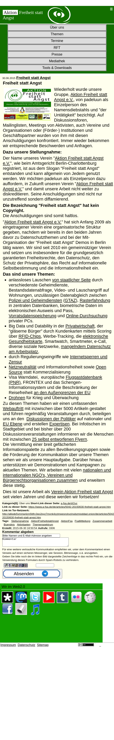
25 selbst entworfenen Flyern (59, 439)
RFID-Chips (30, 336)
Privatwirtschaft (80, 326)
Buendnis (9, 524)
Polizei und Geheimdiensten (35, 300)
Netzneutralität (22, 366)
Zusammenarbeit (102, 521)
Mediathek (57, 61)
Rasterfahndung (95, 300)
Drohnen (17, 397)
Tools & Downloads (57, 68)
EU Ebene (12, 423)
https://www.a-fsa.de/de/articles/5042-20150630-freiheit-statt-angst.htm (69, 506)
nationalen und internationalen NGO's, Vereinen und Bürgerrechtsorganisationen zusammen (57, 475)
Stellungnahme (20, 521)
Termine (57, 41)
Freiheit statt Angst (33, 78)
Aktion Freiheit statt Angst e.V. (32, 221)
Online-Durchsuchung (87, 315)
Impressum (8, 646)
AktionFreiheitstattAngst (45, 521)
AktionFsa (66, 521)
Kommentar (39, 542)
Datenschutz (26, 646)
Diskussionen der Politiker (51, 418)
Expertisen (59, 423)
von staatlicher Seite (71, 279)
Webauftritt (13, 408)
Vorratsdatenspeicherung (32, 315)
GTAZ (70, 300)
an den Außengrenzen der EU (62, 392)
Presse (57, 54)
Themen (57, 34)
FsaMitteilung (82, 521)
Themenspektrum (43, 524)
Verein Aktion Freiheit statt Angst (82, 491)
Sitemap (43, 646)
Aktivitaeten (24, 524)
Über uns (57, 27)
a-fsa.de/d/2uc (69, 503)
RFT (57, 48)
